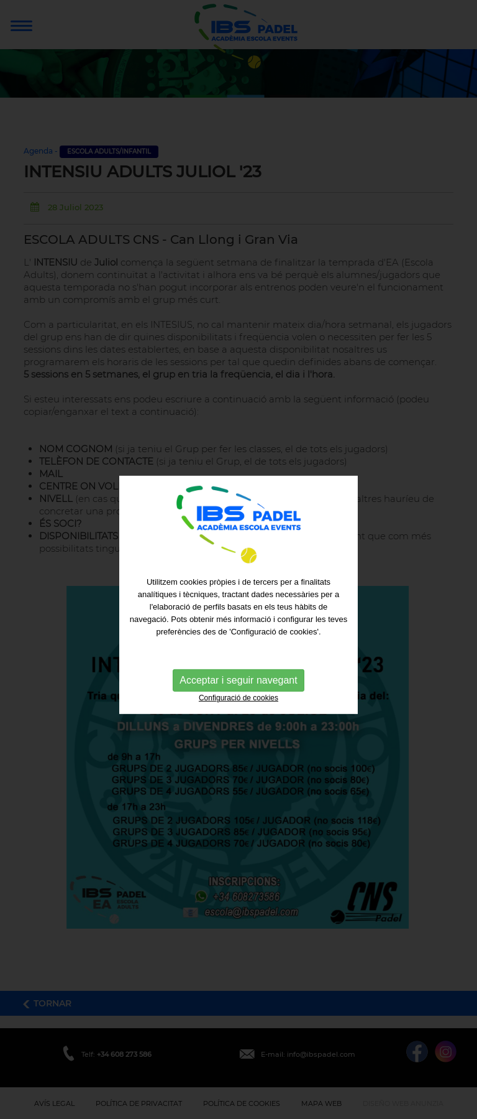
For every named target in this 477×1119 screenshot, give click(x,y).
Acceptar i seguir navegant (238, 690)
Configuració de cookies (238, 707)
